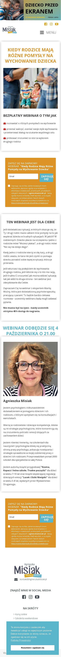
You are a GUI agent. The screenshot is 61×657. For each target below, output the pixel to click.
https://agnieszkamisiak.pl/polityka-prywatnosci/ (29, 203)
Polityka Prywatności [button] (21, 640)
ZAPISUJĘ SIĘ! (47, 178)
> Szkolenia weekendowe (25, 618)
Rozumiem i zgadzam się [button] (32, 648)
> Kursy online (20, 614)
